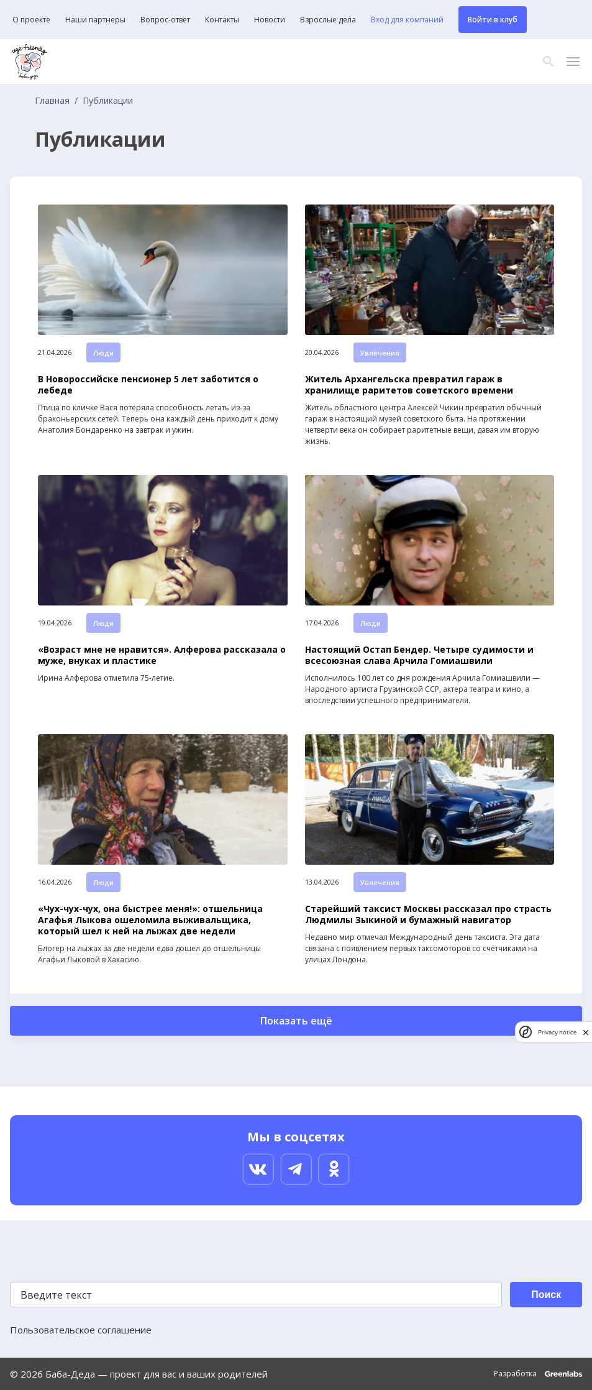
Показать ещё (296, 1021)
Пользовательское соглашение (81, 1329)
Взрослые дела (328, 20)
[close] (585, 1032)
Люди (103, 352)
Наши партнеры (95, 20)
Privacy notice (557, 1032)
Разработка (538, 1374)
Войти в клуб (492, 19)
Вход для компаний (407, 20)
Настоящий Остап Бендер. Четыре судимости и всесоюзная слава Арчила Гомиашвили (419, 655)
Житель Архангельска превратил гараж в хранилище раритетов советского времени (409, 385)
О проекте (31, 20)
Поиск (546, 1294)
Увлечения (379, 352)
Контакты (222, 20)
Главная (52, 100)
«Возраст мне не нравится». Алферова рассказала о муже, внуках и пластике (162, 655)
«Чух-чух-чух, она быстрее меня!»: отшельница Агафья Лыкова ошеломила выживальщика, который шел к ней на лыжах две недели (150, 920)
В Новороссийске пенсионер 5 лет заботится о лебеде (148, 385)
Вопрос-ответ (165, 20)
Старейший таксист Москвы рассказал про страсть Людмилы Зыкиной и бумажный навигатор (428, 914)
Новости (269, 20)
